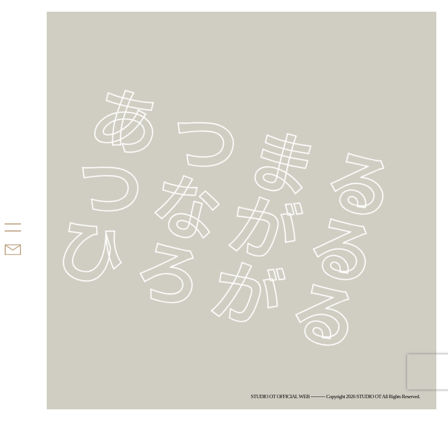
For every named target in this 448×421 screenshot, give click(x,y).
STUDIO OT (28, 183)
